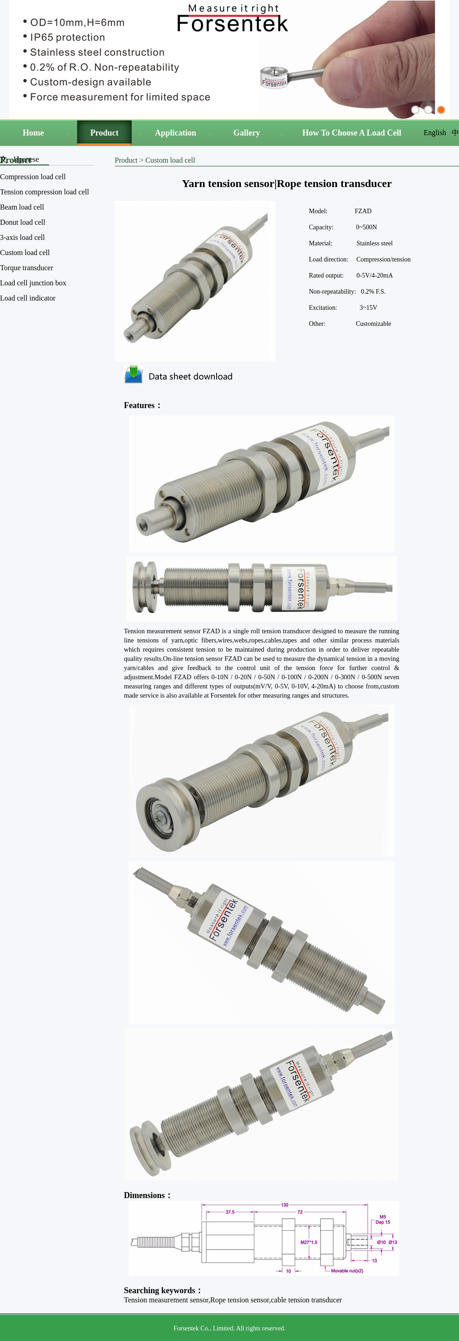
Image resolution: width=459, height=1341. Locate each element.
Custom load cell (25, 252)
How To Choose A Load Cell (352, 132)
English (435, 132)
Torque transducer (26, 268)
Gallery (247, 132)
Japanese (26, 159)
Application (175, 132)
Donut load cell (22, 222)
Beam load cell (22, 207)
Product (104, 132)
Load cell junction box (33, 283)
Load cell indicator (28, 298)
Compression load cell (33, 177)
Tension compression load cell (44, 192)
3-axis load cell (22, 237)
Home (33, 132)
